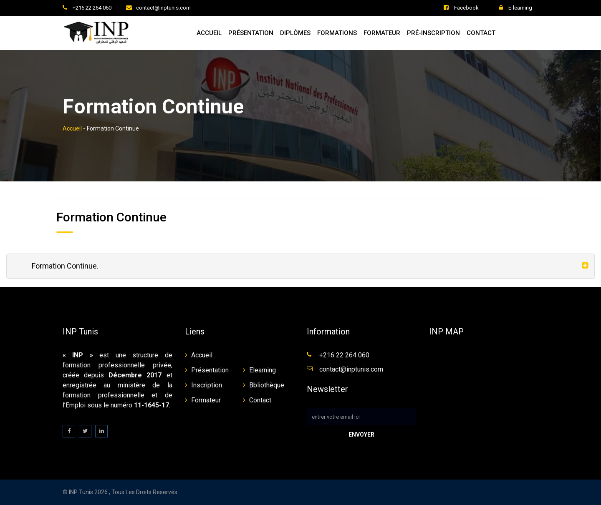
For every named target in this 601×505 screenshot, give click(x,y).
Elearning (262, 370)
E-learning (515, 8)
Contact (481, 33)
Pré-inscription (433, 33)
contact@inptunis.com (163, 8)
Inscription (206, 385)
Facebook (461, 8)
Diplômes (295, 33)
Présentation (250, 33)
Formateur (382, 33)
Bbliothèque (266, 385)
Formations (337, 33)
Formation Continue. (65, 265)
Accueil (209, 33)
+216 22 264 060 (91, 8)
